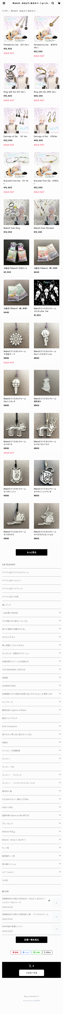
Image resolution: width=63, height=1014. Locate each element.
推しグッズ (6, 605)
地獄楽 (5, 678)
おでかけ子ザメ (8, 637)
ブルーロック (7, 823)
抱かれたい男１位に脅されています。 (17, 734)
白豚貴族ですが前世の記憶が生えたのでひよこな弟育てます (27, 694)
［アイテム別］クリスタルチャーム (15, 572)
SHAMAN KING (9, 686)
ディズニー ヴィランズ (11, 775)
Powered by (31, 1001)
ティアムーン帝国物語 (11, 751)
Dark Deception (9, 726)
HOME (5, 11)
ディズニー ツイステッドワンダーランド (18, 783)
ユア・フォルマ (8, 872)
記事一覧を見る (31, 939)
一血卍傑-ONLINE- (10, 613)
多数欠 (5, 742)
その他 (5, 880)
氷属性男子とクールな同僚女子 (15, 661)
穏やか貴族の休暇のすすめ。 (14, 629)
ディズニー (6, 759)
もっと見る (31, 552)
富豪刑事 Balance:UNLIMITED (15, 815)
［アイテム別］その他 (10, 597)
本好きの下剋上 (8, 832)
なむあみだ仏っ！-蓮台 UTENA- (15, 799)
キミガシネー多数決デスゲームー (16, 653)
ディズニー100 (8, 767)
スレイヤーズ (7, 702)
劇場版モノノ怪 (8, 856)
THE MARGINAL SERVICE (14, 669)
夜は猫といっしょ (9, 864)
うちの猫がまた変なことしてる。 (15, 621)
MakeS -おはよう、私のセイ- (14, 840)
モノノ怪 (5, 848)
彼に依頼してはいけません (13, 645)
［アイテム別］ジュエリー (12, 580)
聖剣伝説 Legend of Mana (14, 710)
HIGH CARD (7, 807)
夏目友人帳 (7, 791)
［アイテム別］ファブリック (12, 588)
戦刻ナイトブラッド (9, 718)
